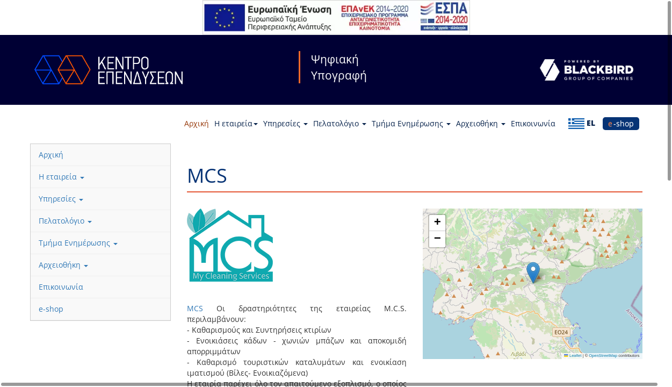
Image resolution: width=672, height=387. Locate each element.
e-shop (621, 123)
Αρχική (196, 123)
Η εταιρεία (236, 123)
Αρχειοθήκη (480, 123)
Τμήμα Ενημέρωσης (411, 123)
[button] (533, 273)
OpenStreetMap (603, 355)
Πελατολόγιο (339, 123)
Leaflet (572, 355)
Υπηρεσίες (285, 123)
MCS (195, 308)
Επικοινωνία (533, 123)
